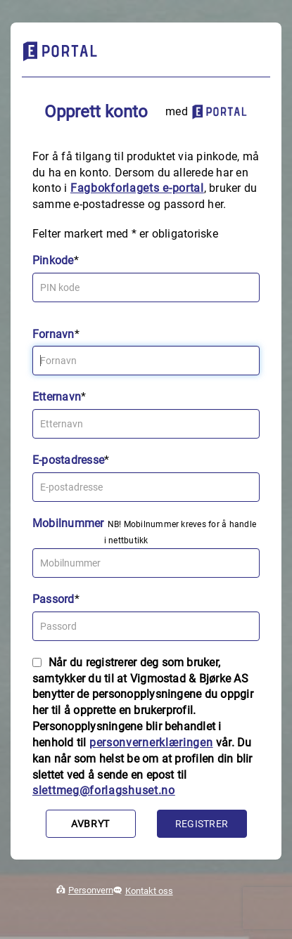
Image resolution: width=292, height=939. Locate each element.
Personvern (90, 890)
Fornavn (53, 334)
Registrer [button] (201, 823)
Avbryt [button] (90, 823)
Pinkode (53, 260)
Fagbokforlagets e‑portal (137, 188)
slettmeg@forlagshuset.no (103, 790)
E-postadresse (68, 460)
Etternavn (56, 396)
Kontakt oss (149, 891)
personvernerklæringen (151, 742)
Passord (53, 599)
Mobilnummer (68, 523)
